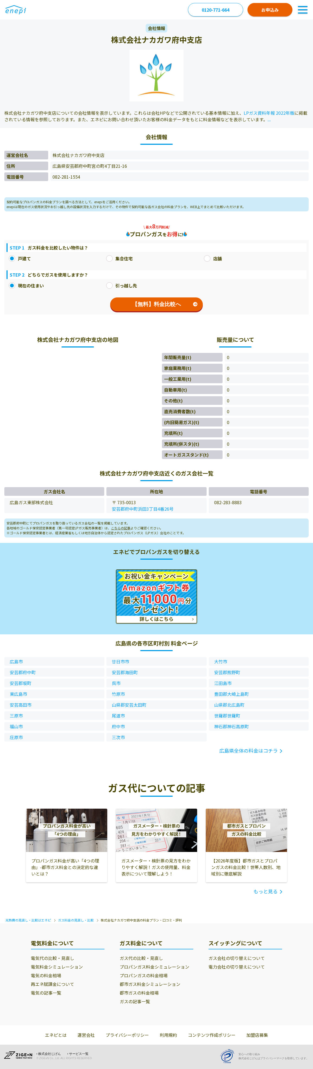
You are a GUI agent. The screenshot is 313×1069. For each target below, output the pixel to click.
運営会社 (86, 1035)
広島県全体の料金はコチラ (248, 750)
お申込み (270, 9)
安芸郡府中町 (23, 672)
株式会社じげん (49, 1054)
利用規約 (168, 1035)
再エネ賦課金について (52, 984)
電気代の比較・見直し (52, 958)
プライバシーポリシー (127, 1035)
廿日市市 (120, 661)
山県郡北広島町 (229, 704)
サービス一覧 (79, 1054)
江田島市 (223, 683)
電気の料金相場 (46, 975)
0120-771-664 (215, 9)
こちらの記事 (121, 528)
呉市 (116, 683)
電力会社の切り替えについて (236, 966)
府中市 (118, 726)
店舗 (213, 258)
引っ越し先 (121, 285)
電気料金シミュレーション (57, 966)
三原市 (16, 715)
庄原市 (16, 737)
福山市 (16, 726)
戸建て (20, 258)
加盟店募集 (257, 1035)
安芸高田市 (20, 704)
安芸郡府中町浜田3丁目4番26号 (143, 509)
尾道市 (118, 715)
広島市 (16, 661)
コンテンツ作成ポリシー (212, 1035)
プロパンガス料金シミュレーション (154, 966)
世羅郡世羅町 (227, 715)
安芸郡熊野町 (227, 672)
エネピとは (56, 1035)
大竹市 (220, 661)
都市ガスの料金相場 (139, 992)
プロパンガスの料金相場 (144, 975)
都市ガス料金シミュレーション (150, 984)
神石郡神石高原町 (231, 726)
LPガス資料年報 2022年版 (269, 113)
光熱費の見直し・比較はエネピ (28, 920)
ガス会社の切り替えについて (236, 958)
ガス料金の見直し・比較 (76, 920)
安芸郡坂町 (20, 683)
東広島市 (18, 694)
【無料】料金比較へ (164, 304)
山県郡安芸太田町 (129, 704)
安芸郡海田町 (125, 672)
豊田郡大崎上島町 (231, 694)
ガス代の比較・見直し (141, 958)
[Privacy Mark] (229, 1056)
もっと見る (265, 891)
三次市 (118, 737)
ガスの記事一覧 (135, 1001)
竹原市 (118, 694)
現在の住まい (26, 285)
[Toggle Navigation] (303, 10)
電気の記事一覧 (46, 992)
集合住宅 (119, 258)
